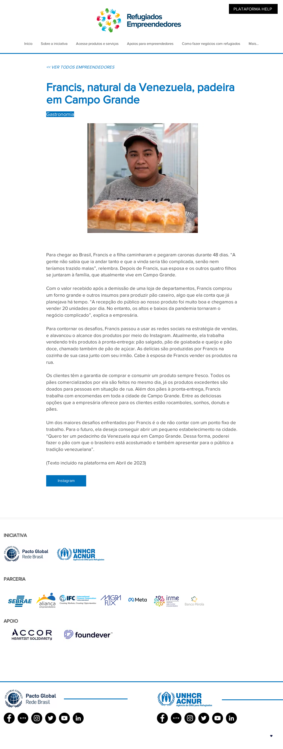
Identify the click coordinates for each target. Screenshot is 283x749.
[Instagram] (66, 480)
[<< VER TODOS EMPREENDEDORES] (80, 66)
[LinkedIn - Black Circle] (78, 718)
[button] (271, 736)
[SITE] (22, 718)
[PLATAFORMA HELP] (253, 9)
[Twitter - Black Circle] (50, 718)
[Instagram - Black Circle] (36, 718)
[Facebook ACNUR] (162, 718)
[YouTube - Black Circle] (64, 718)
